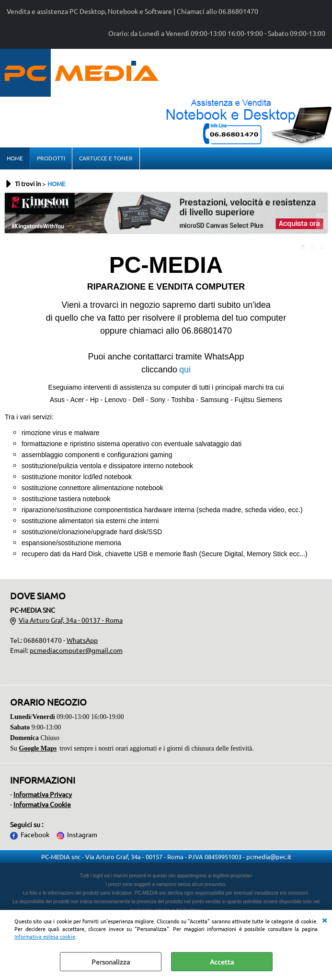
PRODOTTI (51, 158)
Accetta (222, 961)
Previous (11, 221)
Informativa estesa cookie (44, 936)
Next (321, 221)
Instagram (82, 834)
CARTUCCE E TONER (106, 158)
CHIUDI (324, 919)
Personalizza (111, 961)
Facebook (35, 834)
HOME (15, 158)
